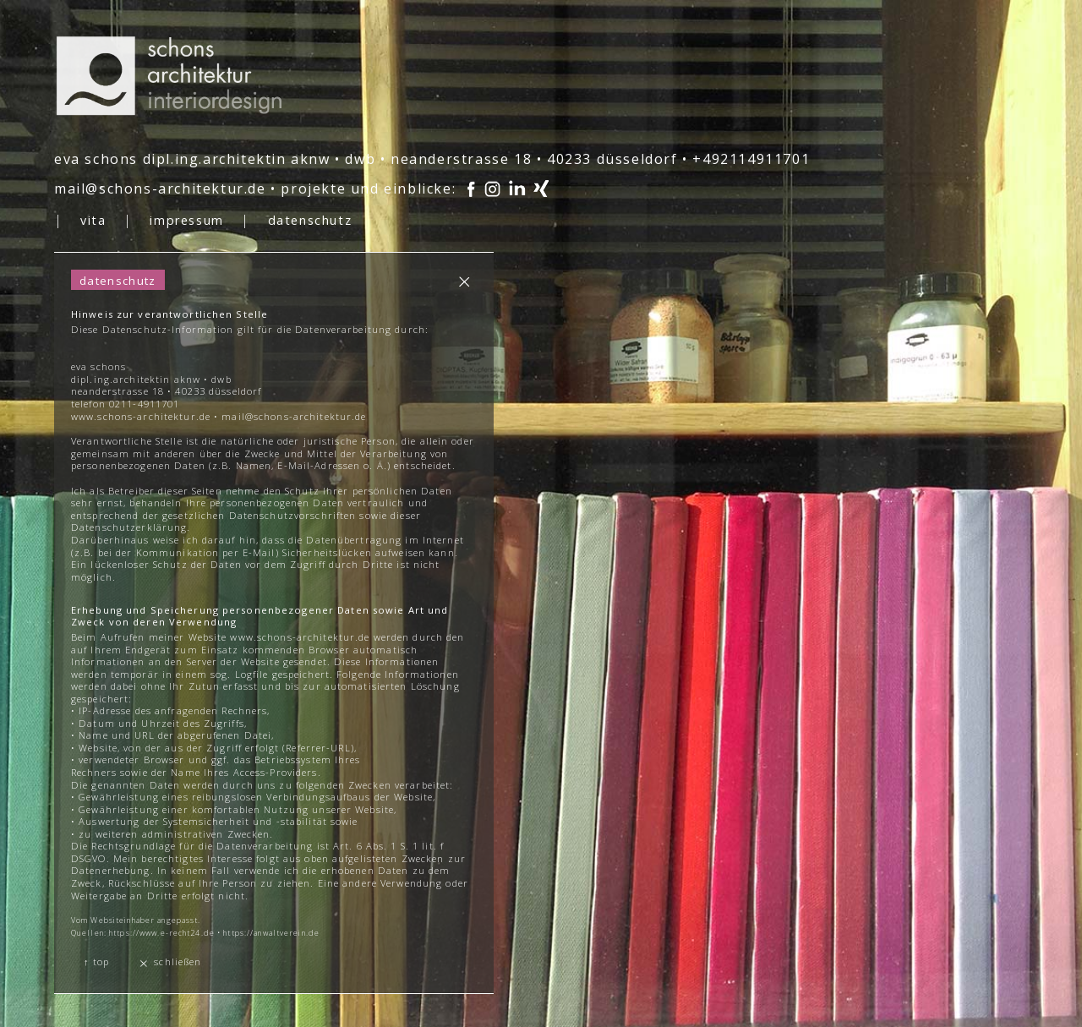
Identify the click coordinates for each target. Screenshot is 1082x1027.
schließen (169, 962)
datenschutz (310, 220)
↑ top (96, 961)
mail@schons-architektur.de (160, 188)
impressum (186, 220)
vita (93, 220)
